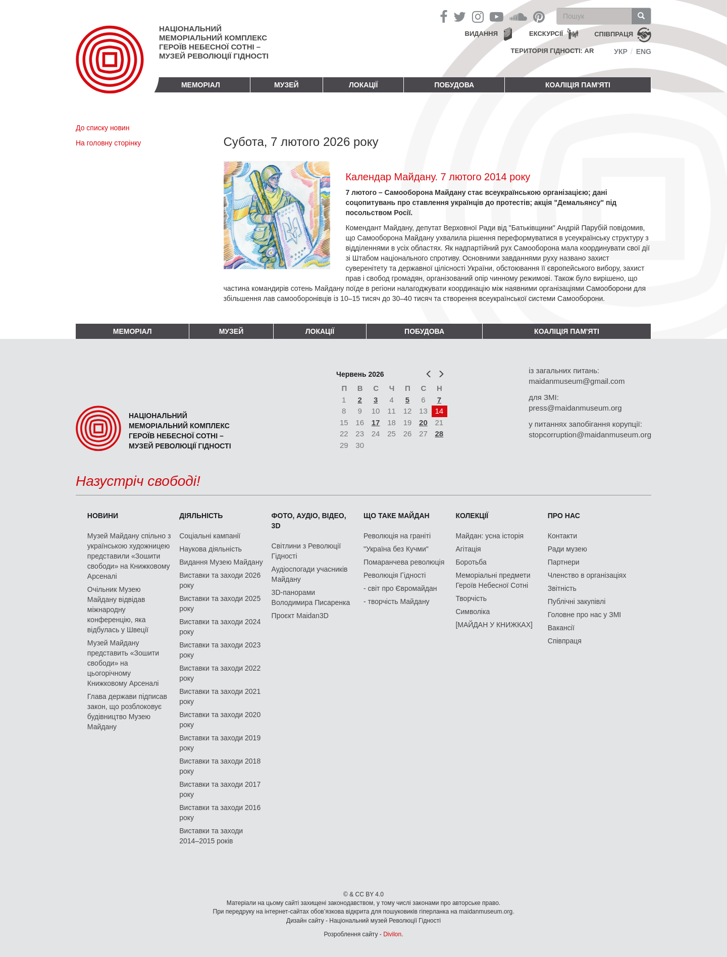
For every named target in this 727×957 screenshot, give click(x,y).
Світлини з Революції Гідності (306, 551)
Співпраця (565, 641)
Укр (621, 51)
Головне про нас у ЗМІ (584, 615)
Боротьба (470, 562)
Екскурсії (546, 33)
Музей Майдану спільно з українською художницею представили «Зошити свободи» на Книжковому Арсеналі (129, 556)
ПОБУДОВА (454, 85)
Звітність (562, 588)
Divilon (392, 934)
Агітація (468, 549)
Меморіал (200, 85)
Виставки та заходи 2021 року (220, 696)
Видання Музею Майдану (221, 562)
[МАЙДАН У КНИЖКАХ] (494, 625)
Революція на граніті (397, 536)
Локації (363, 85)
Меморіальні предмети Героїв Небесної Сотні (492, 580)
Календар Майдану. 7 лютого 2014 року (437, 176)
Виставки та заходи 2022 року (220, 673)
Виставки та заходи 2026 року (220, 580)
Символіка (472, 612)
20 (423, 422)
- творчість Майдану (397, 601)
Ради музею (567, 549)
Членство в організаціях (587, 575)
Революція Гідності (395, 575)
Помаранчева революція (404, 562)
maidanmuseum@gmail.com (577, 381)
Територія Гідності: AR (552, 51)
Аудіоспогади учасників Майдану (310, 574)
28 (439, 433)
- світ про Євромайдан (400, 588)
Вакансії (561, 628)
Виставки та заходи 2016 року (220, 812)
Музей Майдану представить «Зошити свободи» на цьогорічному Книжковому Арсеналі (123, 663)
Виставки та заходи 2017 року (220, 789)
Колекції (471, 516)
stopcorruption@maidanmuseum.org (590, 434)
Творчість (471, 598)
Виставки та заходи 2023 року (220, 650)
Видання (481, 33)
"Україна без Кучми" (396, 549)
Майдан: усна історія (489, 536)
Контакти (562, 536)
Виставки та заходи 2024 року (220, 627)
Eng (643, 51)
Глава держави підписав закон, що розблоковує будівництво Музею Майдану (127, 711)
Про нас (564, 516)
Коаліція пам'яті (577, 85)
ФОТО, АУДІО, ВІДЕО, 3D (309, 521)
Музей (286, 85)
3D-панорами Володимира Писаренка (311, 597)
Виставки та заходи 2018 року (220, 766)
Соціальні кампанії (209, 536)
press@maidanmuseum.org (575, 408)
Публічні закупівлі (577, 601)
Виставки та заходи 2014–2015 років (211, 836)
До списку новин (102, 128)
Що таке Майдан (397, 516)
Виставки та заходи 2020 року (220, 720)
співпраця (613, 34)
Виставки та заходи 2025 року (220, 603)
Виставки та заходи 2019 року (220, 743)
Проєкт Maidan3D (300, 616)
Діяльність (201, 516)
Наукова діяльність (210, 549)
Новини (102, 516)
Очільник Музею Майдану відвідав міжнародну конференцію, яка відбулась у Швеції (117, 609)
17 (376, 422)
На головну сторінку (108, 143)
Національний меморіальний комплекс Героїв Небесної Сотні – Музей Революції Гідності (214, 42)
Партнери (564, 562)
